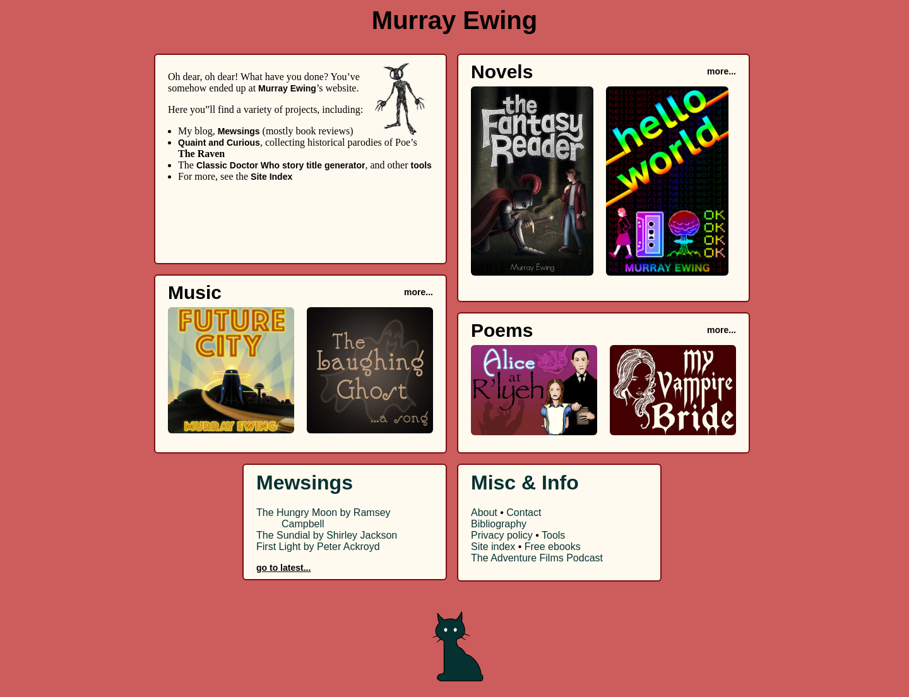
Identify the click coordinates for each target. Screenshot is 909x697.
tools (420, 165)
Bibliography (498, 523)
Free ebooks (553, 546)
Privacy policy (502, 535)
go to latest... (283, 568)
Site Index (271, 177)
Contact (523, 512)
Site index (493, 546)
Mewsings (239, 131)
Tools (553, 535)
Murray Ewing (287, 88)
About (484, 512)
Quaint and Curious (219, 143)
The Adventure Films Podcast (537, 558)
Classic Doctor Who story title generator (280, 165)
